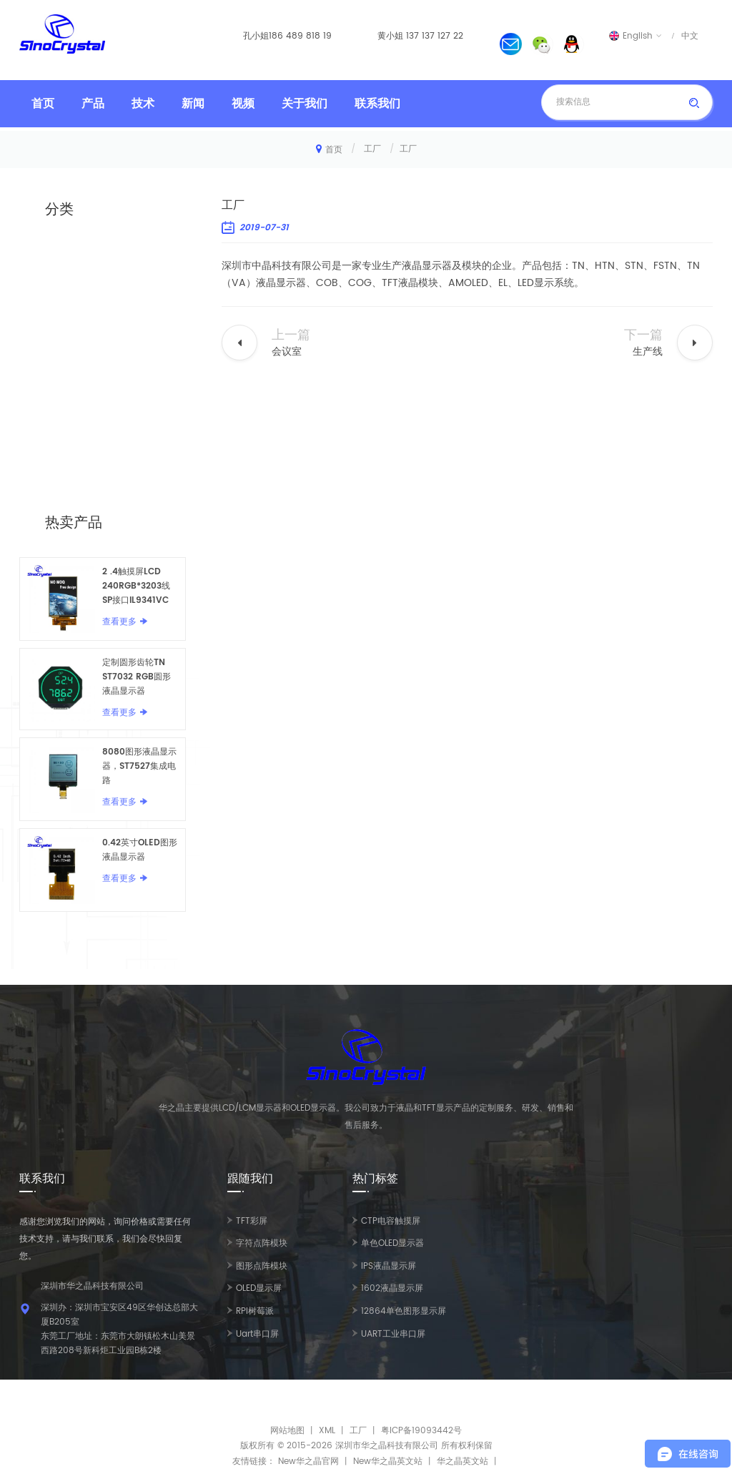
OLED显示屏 (259, 1288)
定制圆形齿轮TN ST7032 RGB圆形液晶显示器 (136, 677)
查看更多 (119, 622)
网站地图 (287, 1431)
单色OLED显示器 (392, 1243)
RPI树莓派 (255, 1311)
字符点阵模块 (261, 1243)
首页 (42, 103)
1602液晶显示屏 (392, 1288)
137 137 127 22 (434, 36)
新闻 (193, 103)
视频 (243, 103)
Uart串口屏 (257, 1334)
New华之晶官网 (308, 1461)
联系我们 (377, 103)
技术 (143, 103)
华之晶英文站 (462, 1461)
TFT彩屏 (251, 1221)
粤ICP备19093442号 (421, 1431)
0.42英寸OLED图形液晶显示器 (139, 850)
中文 (689, 36)
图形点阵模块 (261, 1266)
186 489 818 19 (300, 36)
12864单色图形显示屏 (403, 1311)
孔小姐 (256, 36)
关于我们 (304, 103)
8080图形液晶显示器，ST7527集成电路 (139, 766)
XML (327, 1431)
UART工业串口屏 (393, 1334)
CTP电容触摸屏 (390, 1221)
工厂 (372, 149)
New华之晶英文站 (387, 1461)
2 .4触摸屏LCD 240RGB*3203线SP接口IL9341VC (136, 586)
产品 (92, 103)
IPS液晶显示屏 (388, 1266)
